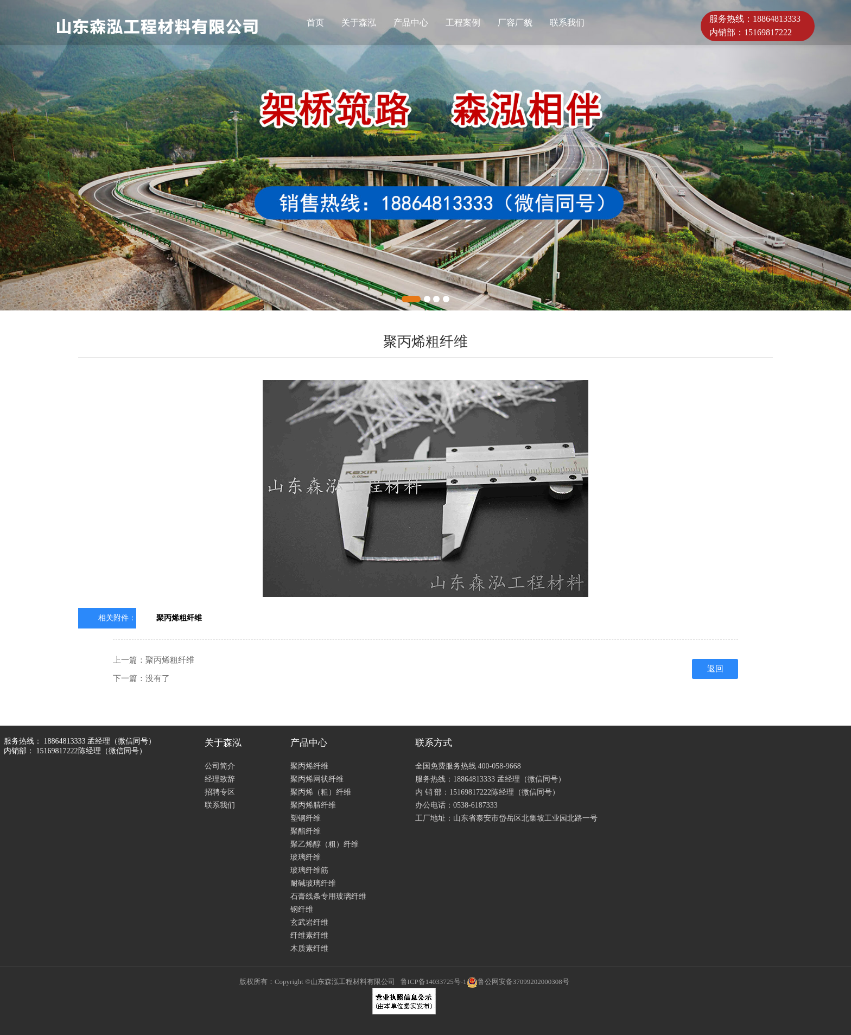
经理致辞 (220, 779)
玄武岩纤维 (309, 922)
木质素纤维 (309, 948)
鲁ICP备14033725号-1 (434, 981)
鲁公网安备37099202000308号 (518, 981)
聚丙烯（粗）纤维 (320, 792)
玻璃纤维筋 (309, 870)
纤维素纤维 (309, 935)
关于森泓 (358, 22)
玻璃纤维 (305, 857)
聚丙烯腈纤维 (313, 805)
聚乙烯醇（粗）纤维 (324, 844)
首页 (315, 22)
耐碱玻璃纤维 (313, 883)
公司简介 (220, 766)
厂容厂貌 (515, 22)
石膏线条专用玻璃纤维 (328, 896)
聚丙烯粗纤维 (179, 618)
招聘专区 (220, 792)
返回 (715, 668)
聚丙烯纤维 (309, 766)
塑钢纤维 (305, 818)
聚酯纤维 (305, 831)
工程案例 (463, 22)
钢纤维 (301, 909)
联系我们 (567, 22)
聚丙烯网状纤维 (317, 779)
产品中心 (410, 22)
